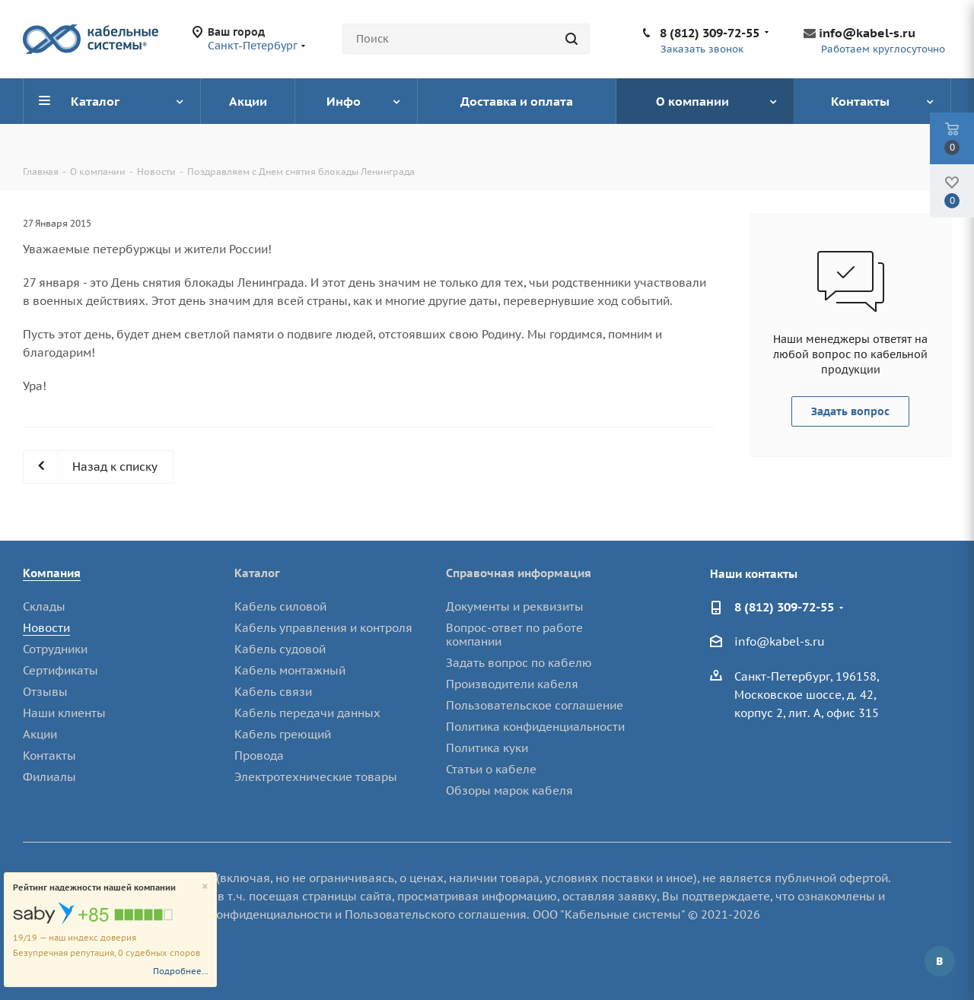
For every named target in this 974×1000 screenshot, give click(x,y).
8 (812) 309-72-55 (709, 32)
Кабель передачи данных (307, 713)
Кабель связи (273, 691)
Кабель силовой (280, 606)
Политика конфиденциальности (535, 726)
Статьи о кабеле (491, 769)
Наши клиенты (64, 713)
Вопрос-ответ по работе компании (514, 635)
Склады (44, 606)
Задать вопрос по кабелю (519, 663)
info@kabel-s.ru (867, 32)
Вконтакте (940, 961)
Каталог (257, 573)
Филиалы (49, 777)
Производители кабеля (512, 684)
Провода (259, 755)
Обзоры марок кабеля (509, 790)
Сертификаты (60, 670)
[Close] (205, 887)
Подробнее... (180, 971)
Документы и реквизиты (515, 606)
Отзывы (45, 691)
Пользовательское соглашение (534, 705)
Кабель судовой (280, 649)
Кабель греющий (282, 734)
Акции (40, 734)
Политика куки (487, 748)
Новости (46, 628)
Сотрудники (55, 649)
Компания (52, 573)
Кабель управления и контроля (323, 628)
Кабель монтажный (289, 670)
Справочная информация (518, 573)
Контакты (49, 755)
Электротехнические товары (315, 777)
